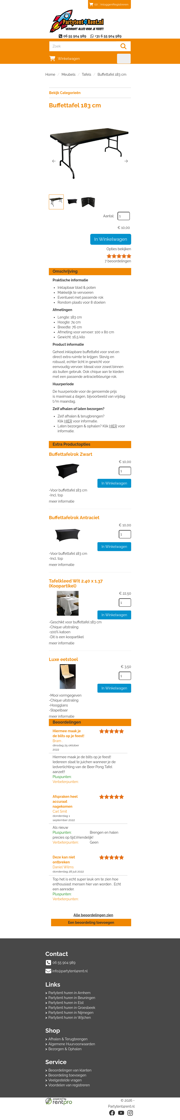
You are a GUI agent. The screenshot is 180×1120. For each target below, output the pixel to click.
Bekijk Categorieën (90, 92)
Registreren (120, 4)
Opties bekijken (118, 249)
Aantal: (108, 216)
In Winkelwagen (110, 239)
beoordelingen (118, 261)
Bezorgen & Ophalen (65, 1053)
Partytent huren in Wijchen (69, 1022)
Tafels (86, 74)
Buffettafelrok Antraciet (74, 517)
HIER (68, 421)
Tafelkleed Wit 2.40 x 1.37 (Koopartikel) (76, 583)
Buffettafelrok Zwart (70, 453)
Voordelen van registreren (69, 1089)
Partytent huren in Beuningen (71, 1002)
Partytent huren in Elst (66, 1007)
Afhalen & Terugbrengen (68, 1043)
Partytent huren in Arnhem (69, 997)
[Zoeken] (123, 46)
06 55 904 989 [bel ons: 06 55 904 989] (64, 967)
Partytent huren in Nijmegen (70, 1017)
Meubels (68, 74)
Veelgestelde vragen (65, 1084)
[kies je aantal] (125, 470)
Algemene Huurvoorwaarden (71, 1048)
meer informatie (62, 501)
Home (50, 74)
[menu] (124, 59)
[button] (54, 161)
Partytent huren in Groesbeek (71, 1012)
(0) (93, 4)
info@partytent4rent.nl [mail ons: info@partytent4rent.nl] (70, 975)
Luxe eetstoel (63, 658)
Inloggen (106, 4)
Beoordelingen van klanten (69, 1074)
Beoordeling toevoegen (67, 1079)
